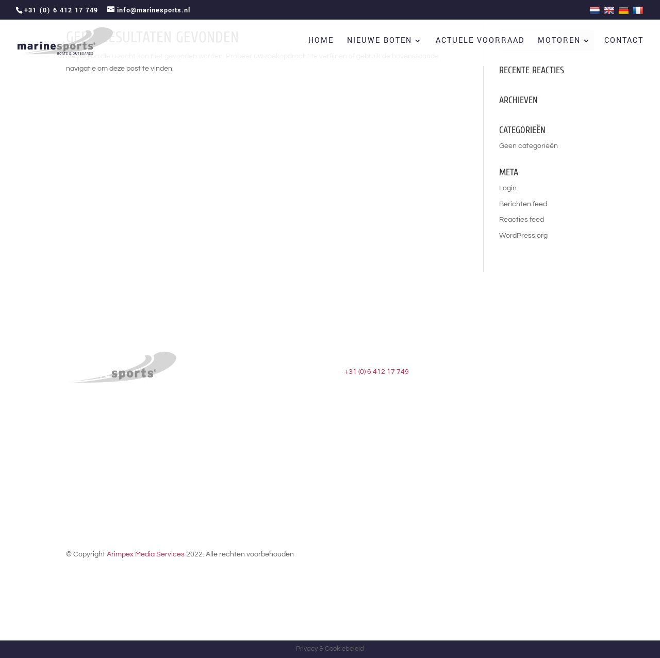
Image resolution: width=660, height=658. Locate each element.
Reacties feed (521, 219)
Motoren (559, 41)
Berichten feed (523, 204)
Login (508, 188)
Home (321, 41)
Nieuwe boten (379, 41)
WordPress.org (523, 235)
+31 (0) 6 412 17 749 (376, 371)
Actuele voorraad (480, 41)
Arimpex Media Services (146, 554)
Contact (624, 41)
